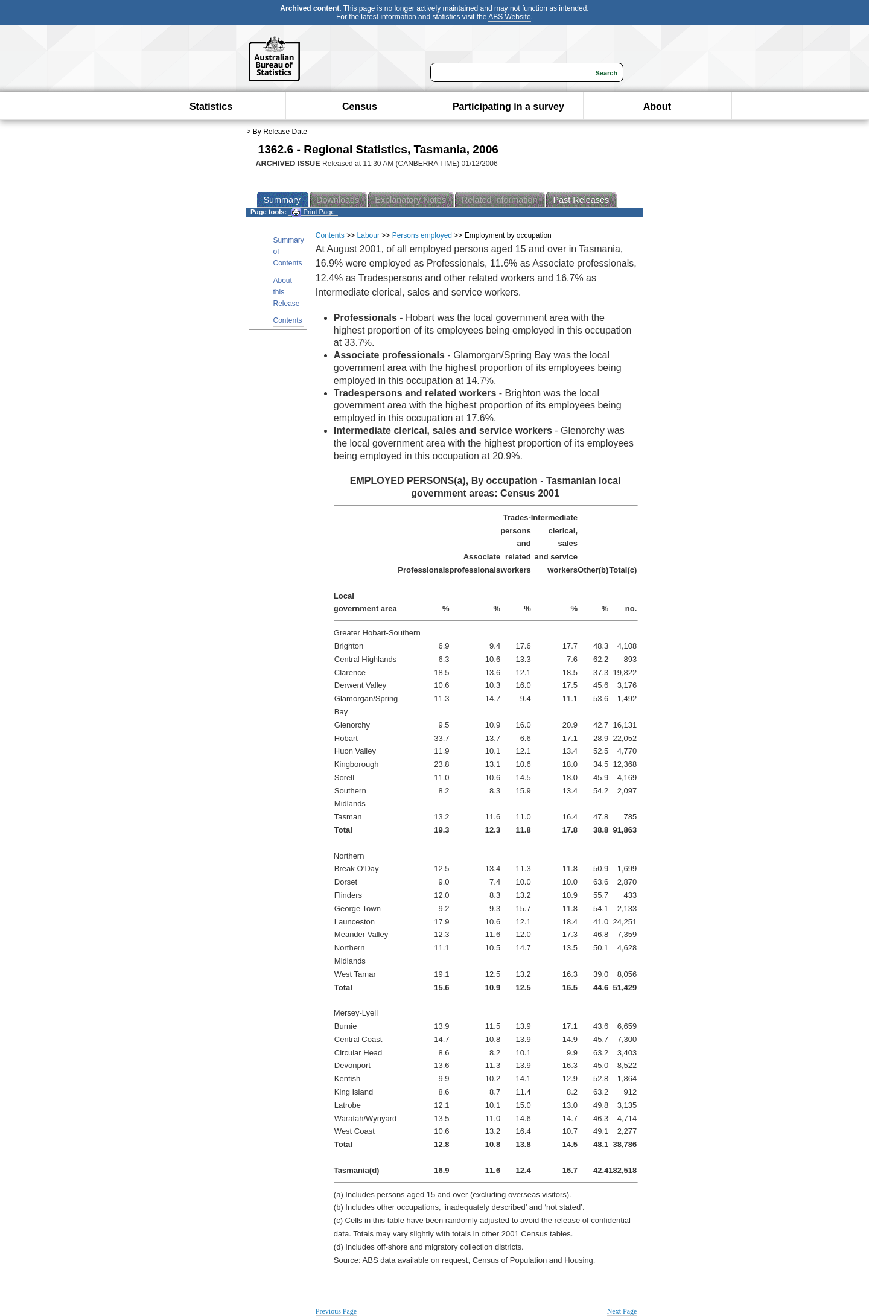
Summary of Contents (288, 251)
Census (359, 106)
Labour (368, 235)
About (657, 106)
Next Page (622, 1311)
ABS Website (509, 17)
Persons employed (422, 235)
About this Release (286, 292)
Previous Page (336, 1311)
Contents (287, 320)
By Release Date (280, 131)
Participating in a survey (508, 106)
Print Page (312, 212)
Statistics (210, 106)
